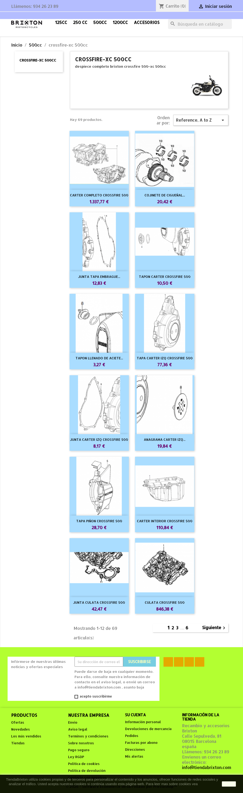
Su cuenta (135, 714)
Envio (72, 722)
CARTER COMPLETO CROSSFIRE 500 (99, 195)
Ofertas (17, 722)
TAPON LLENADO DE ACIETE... (99, 358)
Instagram (199, 662)
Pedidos (131, 736)
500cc (100, 22)
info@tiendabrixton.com (206, 767)
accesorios (146, 22)
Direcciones (135, 749)
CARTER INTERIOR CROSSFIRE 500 (164, 521)
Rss (178, 662)
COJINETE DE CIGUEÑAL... (165, 195)
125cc (61, 22)
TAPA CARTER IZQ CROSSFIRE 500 (165, 358)
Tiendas (18, 743)
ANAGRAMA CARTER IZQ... (164, 439)
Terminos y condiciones (88, 736)
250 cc (80, 22)
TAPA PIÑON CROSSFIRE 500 (99, 521)
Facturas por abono (141, 743)
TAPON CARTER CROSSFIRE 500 (165, 277)
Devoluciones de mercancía (148, 729)
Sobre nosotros (81, 743)
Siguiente (214, 628)
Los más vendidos (26, 736)
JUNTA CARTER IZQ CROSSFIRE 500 (99, 439)
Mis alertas (134, 756)
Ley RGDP (76, 757)
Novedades (20, 729)
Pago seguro (78, 750)
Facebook (168, 662)
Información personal (143, 722)
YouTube (189, 662)
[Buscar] (200, 24)
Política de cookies (84, 764)
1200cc (120, 22)
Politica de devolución (87, 771)
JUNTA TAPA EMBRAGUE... (99, 277)
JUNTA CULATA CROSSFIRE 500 (99, 602)
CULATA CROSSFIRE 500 (165, 602)
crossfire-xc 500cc (37, 60)
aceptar (228, 784)
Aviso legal (77, 729)
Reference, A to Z (201, 120)
